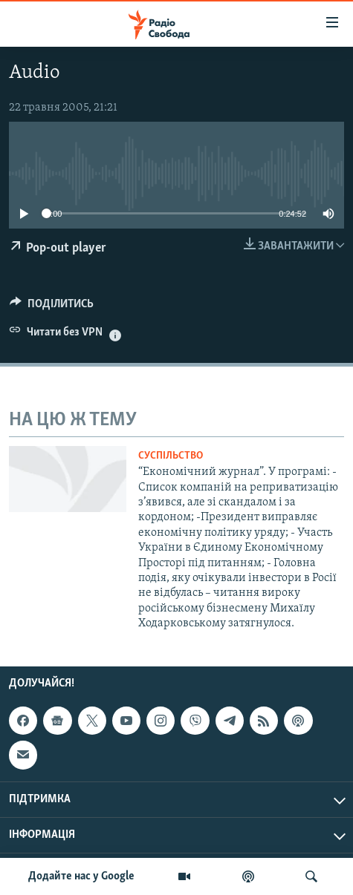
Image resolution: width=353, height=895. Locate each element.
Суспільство (170, 456)
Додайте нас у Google (81, 876)
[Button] (52, 307)
